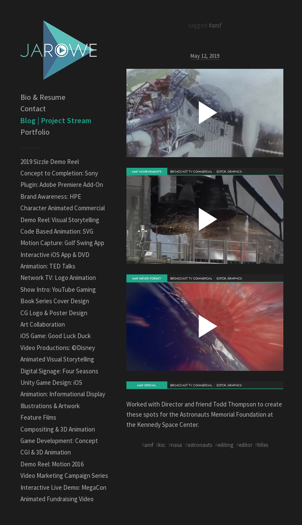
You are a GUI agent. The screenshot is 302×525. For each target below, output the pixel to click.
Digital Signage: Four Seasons (59, 371)
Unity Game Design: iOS (51, 382)
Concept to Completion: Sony (59, 173)
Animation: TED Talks (48, 266)
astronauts (199, 444)
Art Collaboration (42, 324)
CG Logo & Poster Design (53, 312)
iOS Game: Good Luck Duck (55, 335)
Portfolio (35, 131)
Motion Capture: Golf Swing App (62, 242)
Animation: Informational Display (62, 394)
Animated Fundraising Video (57, 498)
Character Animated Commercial (62, 208)
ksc (161, 444)
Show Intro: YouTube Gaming (58, 289)
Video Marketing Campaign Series (64, 475)
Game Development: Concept (59, 440)
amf (148, 444)
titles (262, 444)
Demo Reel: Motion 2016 (52, 464)
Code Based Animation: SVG (56, 231)
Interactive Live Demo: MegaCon (63, 487)
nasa (176, 444)
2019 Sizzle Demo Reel (49, 161)
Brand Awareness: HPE (50, 196)
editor (245, 444)
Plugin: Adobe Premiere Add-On (61, 184)
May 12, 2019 (204, 55)
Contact (33, 108)
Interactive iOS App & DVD (54, 254)
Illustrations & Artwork (50, 405)
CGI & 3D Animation (45, 452)
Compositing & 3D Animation (57, 429)
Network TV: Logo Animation (58, 277)
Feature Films (38, 417)
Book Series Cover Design (54, 301)
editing (225, 444)
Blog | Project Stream (55, 120)
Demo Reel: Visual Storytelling (59, 219)
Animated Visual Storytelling (57, 359)
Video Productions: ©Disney (57, 347)
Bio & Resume (42, 97)
